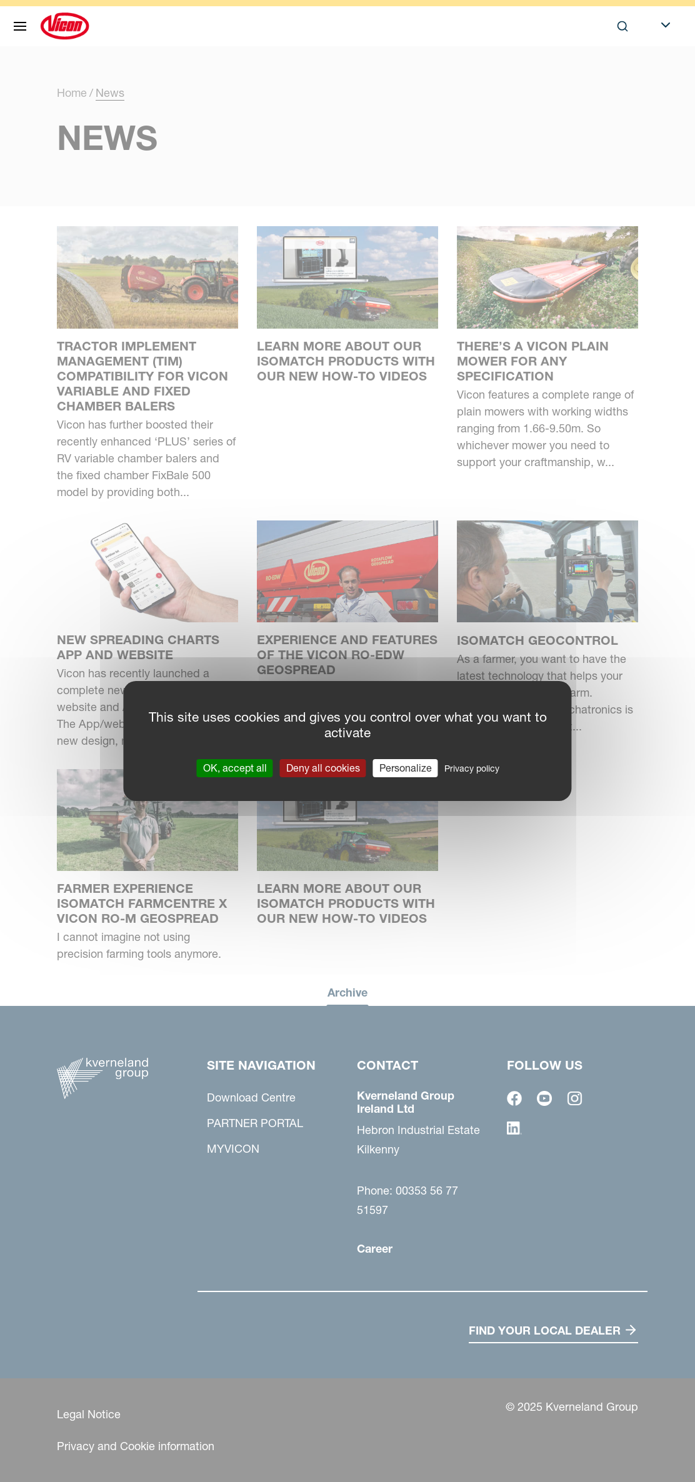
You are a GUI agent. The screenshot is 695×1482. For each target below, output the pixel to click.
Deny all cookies (323, 768)
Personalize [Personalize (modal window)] (405, 768)
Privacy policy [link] (471, 768)
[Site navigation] (20, 26)
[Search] (622, 26)
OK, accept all (235, 768)
